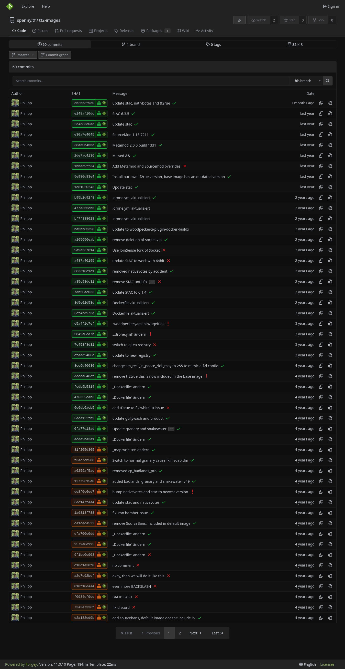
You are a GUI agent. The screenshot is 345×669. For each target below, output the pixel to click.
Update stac (122, 187)
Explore (27, 6)
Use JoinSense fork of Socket (136, 250)
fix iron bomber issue (130, 512)
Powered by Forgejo (21, 664)
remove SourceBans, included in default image (152, 523)
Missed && (121, 155)
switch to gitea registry (132, 344)
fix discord (121, 607)
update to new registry (132, 355)
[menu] (307, 664)
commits (50, 44)
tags (213, 44)
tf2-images (49, 20)
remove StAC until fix (130, 281)
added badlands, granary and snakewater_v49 (151, 481)
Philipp (26, 102)
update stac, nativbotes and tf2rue (141, 103)
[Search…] (327, 81)
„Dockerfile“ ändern (129, 386)
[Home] (10, 6)
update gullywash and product (138, 418)
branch (131, 44)
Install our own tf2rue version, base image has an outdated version (169, 176)
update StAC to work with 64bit (138, 260)
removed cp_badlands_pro (135, 470)
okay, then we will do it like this (138, 575)
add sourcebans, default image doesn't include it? (154, 617)
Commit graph (55, 55)
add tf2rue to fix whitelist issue (138, 407)
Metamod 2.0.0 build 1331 (134, 145)
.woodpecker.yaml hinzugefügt (138, 323)
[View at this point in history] (330, 103)
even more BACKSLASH (132, 586)
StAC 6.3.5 (121, 113)
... (152, 281)
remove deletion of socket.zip (137, 239)
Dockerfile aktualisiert (131, 302)
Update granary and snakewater (140, 428)
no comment (123, 565)
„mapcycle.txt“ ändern (131, 449)
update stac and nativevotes (136, 502)
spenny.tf (26, 20)
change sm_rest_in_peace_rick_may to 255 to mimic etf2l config (165, 365)
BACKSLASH (122, 596)
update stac (122, 124)
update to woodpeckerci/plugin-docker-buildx (151, 229)
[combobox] (306, 81)
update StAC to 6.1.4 (130, 292)
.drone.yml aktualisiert (131, 197)
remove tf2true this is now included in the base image (158, 376)
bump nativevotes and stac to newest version (150, 491)
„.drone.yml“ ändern (129, 334)
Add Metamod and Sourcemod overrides (147, 166)
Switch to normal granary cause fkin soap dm (150, 460)
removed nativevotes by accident (140, 271)
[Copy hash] (321, 103)
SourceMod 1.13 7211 (131, 134)
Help (46, 6)
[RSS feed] (239, 20)
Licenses (327, 664)
